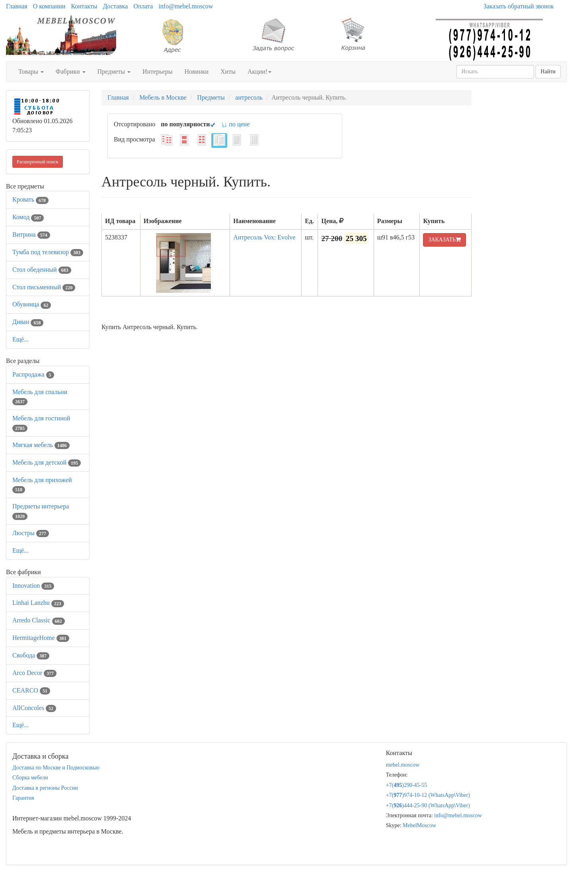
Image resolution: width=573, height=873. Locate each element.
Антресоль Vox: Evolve (264, 237)
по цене (235, 124)
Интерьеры (157, 71)
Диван (27, 321)
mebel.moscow (402, 765)
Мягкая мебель (41, 444)
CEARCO (31, 690)
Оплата (143, 6)
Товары (31, 71)
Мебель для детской (46, 462)
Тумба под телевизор (47, 252)
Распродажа (33, 374)
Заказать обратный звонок (518, 6)
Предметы (114, 71)
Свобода (30, 655)
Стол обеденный (41, 269)
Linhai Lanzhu (38, 602)
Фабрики (71, 71)
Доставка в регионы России (45, 788)
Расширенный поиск (37, 162)
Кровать (30, 199)
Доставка (115, 6)
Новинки (196, 71)
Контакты (84, 6)
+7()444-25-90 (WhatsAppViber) (428, 805)
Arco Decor (34, 672)
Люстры (30, 533)
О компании (49, 6)
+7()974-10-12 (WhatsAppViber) (428, 795)
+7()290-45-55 (406, 785)
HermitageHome (40, 637)
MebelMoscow (419, 825)
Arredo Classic (38, 620)
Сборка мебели (30, 778)
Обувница (31, 304)
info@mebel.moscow (185, 6)
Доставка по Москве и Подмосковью (55, 768)
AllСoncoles (34, 707)
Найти (548, 72)
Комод (28, 217)
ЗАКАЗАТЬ (444, 240)
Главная (16, 6)
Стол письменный (43, 287)
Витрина (31, 234)
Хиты (228, 71)
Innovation (33, 585)
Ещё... (20, 339)
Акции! (259, 71)
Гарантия (23, 798)
